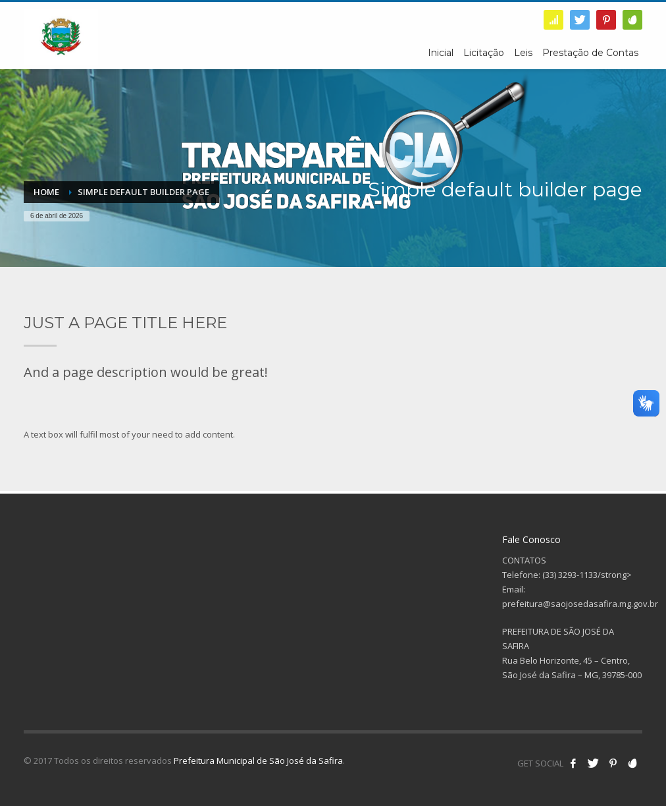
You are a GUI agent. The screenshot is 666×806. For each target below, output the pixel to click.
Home (46, 192)
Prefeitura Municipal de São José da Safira (258, 760)
